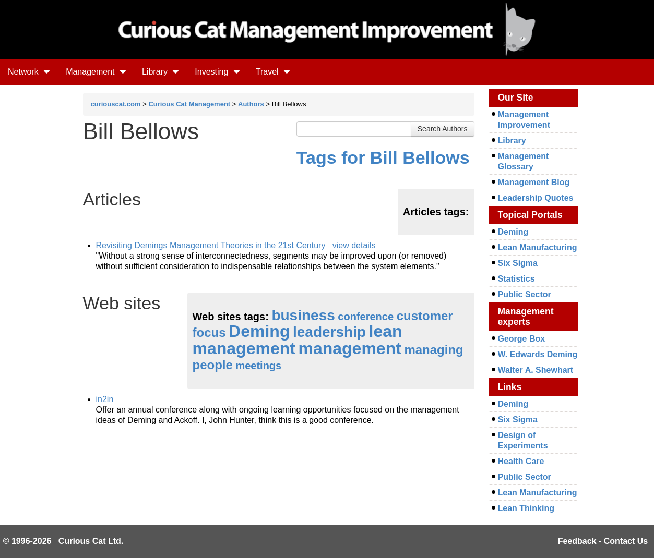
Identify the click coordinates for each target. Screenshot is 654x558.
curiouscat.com (116, 104)
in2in (105, 399)
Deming (259, 331)
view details (354, 245)
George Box (521, 338)
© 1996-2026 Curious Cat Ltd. (63, 541)
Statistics (516, 278)
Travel (273, 71)
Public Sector (524, 294)
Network (29, 71)
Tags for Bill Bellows (383, 157)
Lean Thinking (526, 508)
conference (366, 316)
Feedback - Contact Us (603, 541)
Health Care (521, 461)
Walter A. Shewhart (536, 370)
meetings (258, 365)
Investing (217, 71)
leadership (329, 332)
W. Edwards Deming (538, 354)
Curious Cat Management (189, 104)
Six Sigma (518, 263)
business (303, 315)
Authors (251, 104)
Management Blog (534, 182)
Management (96, 71)
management (349, 348)
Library (160, 71)
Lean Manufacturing (537, 247)
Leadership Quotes (536, 197)
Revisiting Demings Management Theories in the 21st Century (211, 245)
